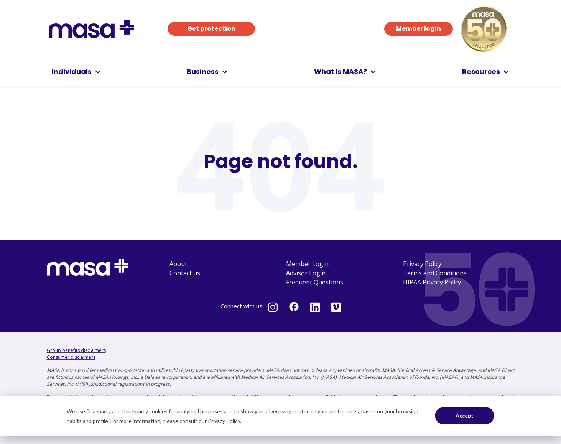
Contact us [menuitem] (184, 273)
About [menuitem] (178, 264)
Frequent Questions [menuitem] (314, 282)
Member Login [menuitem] (307, 264)
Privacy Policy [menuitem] (422, 264)
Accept (465, 415)
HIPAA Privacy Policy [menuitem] (432, 282)
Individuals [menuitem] (72, 71)
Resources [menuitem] (481, 71)
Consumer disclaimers (71, 357)
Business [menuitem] (203, 71)
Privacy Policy (224, 421)
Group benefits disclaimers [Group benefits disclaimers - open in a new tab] (76, 350)
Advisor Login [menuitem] (306, 273)
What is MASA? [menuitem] (340, 71)
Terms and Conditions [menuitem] (435, 273)
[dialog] (280, 416)
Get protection (211, 28)
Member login (418, 28)
